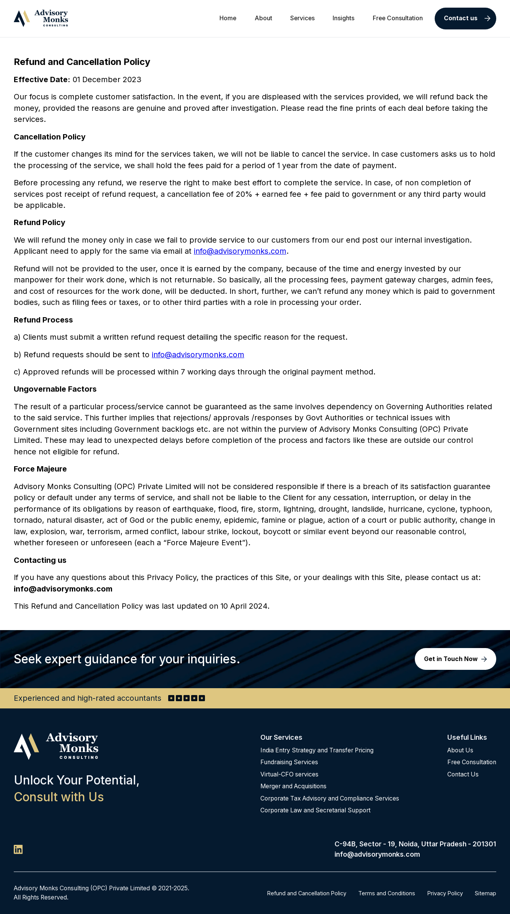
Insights (343, 18)
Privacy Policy (445, 893)
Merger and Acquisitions (293, 786)
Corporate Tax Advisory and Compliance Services (329, 798)
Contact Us (463, 774)
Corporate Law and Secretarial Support (315, 810)
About (263, 18)
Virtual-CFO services (289, 774)
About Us (460, 750)
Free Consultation (398, 18)
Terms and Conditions (386, 893)
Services (302, 18)
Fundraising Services (289, 762)
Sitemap (485, 893)
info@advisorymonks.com (240, 251)
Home (227, 18)
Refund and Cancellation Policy (306, 893)
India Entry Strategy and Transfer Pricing (317, 750)
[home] (41, 18)
